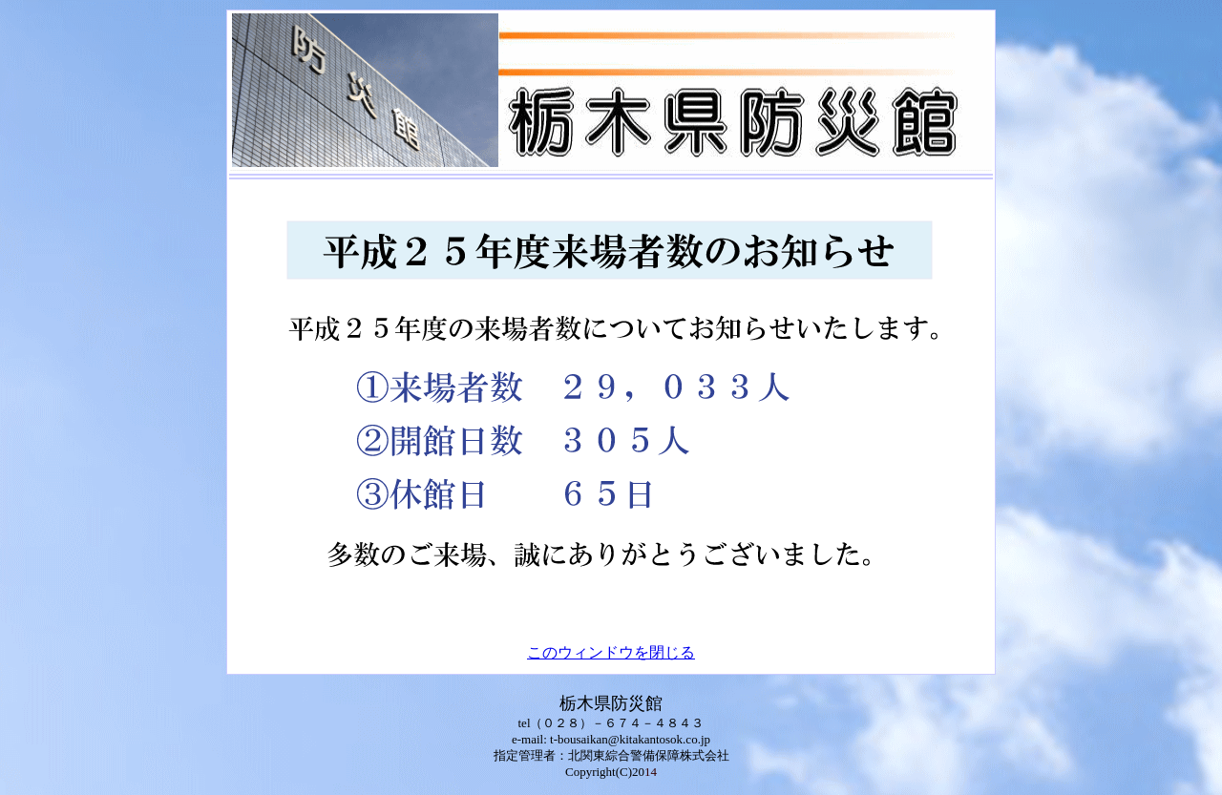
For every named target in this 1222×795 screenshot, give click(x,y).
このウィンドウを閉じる (611, 652)
